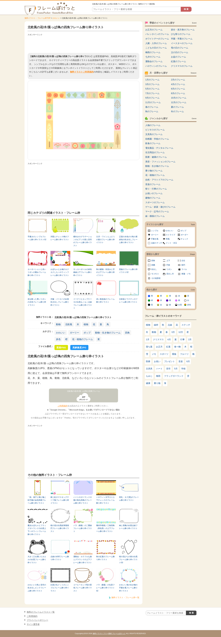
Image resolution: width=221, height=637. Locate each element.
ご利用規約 (63, 406)
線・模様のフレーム (155, 216)
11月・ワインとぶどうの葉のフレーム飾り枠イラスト (105, 240)
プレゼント (169, 361)
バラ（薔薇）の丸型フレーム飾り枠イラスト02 (105, 588)
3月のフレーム (152, 84)
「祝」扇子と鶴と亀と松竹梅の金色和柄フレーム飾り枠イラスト (37, 500)
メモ (154, 354)
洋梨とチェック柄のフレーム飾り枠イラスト (59, 238)
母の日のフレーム (179, 47)
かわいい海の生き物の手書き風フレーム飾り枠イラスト (128, 588)
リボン (169, 269)
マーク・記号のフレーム (157, 211)
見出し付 (170, 274)
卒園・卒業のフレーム (181, 38)
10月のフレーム (178, 98)
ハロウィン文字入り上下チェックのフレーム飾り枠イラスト (105, 500)
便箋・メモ (186, 274)
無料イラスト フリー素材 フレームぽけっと (109, 633)
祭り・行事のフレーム (156, 189)
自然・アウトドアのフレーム (159, 179)
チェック (184, 239)
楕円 (183, 265)
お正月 (159, 346)
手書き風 (154, 239)
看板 (174, 354)
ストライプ (170, 235)
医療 (148, 361)
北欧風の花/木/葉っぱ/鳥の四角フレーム (83, 391)
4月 (169, 339)
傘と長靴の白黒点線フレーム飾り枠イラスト (128, 526)
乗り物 (157, 383)
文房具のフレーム (154, 134)
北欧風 (68, 324)
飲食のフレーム (152, 143)
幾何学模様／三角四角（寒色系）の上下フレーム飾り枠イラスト (105, 528)
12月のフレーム (178, 102)
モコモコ (155, 274)
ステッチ (186, 325)
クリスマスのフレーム (181, 66)
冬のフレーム (177, 111)
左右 (183, 260)
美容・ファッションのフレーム (160, 161)
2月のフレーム (178, 79)
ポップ (87, 332)
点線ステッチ (156, 243)
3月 (173, 332)
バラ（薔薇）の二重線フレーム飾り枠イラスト (82, 528)
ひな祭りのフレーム (180, 34)
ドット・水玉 (171, 243)
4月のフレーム (178, 84)
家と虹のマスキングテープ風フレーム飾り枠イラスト (59, 500)
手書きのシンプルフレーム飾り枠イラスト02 (37, 238)
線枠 (156, 325)
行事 (182, 339)
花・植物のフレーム (82, 339)
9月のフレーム (152, 98)
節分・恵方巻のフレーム (183, 29)
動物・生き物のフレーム (107, 332)
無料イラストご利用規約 (82, 72)
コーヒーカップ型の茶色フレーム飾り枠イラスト (82, 588)
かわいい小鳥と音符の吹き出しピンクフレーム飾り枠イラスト (37, 588)
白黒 (180, 305)
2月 (190, 339)
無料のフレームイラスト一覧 (41, 612)
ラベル (184, 269)
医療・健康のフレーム (156, 157)
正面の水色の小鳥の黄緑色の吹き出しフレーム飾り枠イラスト (128, 240)
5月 (176, 368)
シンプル (154, 231)
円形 (168, 265)
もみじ (149, 376)
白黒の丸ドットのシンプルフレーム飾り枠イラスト (59, 588)
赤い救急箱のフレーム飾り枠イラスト (105, 300)
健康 (148, 383)
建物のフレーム (152, 198)
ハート (159, 368)
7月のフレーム (152, 93)
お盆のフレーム (178, 57)
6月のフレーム (178, 88)
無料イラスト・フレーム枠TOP (37, 18)
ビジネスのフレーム (155, 129)
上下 (168, 260)
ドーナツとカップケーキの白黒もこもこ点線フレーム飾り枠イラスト (82, 303)
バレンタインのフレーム (157, 34)
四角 (127, 332)
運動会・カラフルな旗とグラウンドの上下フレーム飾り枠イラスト (82, 560)
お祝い (157, 361)
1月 (147, 339)
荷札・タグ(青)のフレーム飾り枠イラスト (129, 498)
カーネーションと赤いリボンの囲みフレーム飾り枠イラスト (37, 272)
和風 (168, 239)
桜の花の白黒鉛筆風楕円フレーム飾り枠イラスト (59, 528)
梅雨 (158, 376)
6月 (188, 361)
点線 (170, 325)
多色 (58, 339)
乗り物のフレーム (154, 170)
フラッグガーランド (173, 376)
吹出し (154, 269)
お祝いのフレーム (154, 193)
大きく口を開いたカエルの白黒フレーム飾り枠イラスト (37, 560)
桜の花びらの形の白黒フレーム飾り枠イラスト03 (128, 560)
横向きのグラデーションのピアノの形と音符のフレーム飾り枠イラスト (82, 241)
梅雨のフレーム (152, 52)
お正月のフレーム (154, 29)
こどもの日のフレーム (156, 47)
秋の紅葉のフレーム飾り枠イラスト (105, 558)
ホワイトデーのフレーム (157, 38)
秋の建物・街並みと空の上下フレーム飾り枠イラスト (105, 272)
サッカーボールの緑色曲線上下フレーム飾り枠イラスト (82, 272)
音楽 (180, 361)
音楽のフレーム (152, 184)
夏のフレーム (177, 107)
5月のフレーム (152, 88)
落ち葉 (149, 346)
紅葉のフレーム (178, 61)
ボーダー (184, 235)
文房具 (149, 368)
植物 (86, 324)
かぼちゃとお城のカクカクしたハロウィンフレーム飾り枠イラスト (59, 272)
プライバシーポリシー (37, 620)
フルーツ (184, 354)
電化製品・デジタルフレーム (159, 148)
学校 (183, 368)
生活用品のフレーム (155, 152)
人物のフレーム (152, 125)
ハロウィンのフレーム (156, 66)
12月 (180, 332)
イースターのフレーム (181, 43)
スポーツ (164, 354)
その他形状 (156, 278)
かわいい (56, 18)
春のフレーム (151, 107)
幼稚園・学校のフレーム (157, 139)
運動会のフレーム (154, 61)
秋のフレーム (151, 111)
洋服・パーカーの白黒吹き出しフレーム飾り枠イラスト (59, 302)
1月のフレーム (152, 79)
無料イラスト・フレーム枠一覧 (125, 597)
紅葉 (168, 346)
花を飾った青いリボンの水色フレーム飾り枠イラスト (37, 302)
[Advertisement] (83, 44)
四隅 (153, 265)
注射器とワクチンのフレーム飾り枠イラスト (128, 300)
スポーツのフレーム (155, 202)
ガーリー (74, 332)
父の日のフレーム (179, 52)
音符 (168, 368)
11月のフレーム (153, 102)
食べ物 (177, 346)
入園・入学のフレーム (156, 43)
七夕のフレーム (152, 57)
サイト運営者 (33, 624)
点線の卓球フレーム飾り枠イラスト (59, 558)
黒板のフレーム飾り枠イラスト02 (128, 270)
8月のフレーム (178, 93)
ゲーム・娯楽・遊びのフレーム (160, 207)
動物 (58, 324)
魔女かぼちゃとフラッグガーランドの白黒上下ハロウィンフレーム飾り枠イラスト (37, 529)
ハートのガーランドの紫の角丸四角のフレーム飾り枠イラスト (82, 500)
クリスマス (158, 339)
